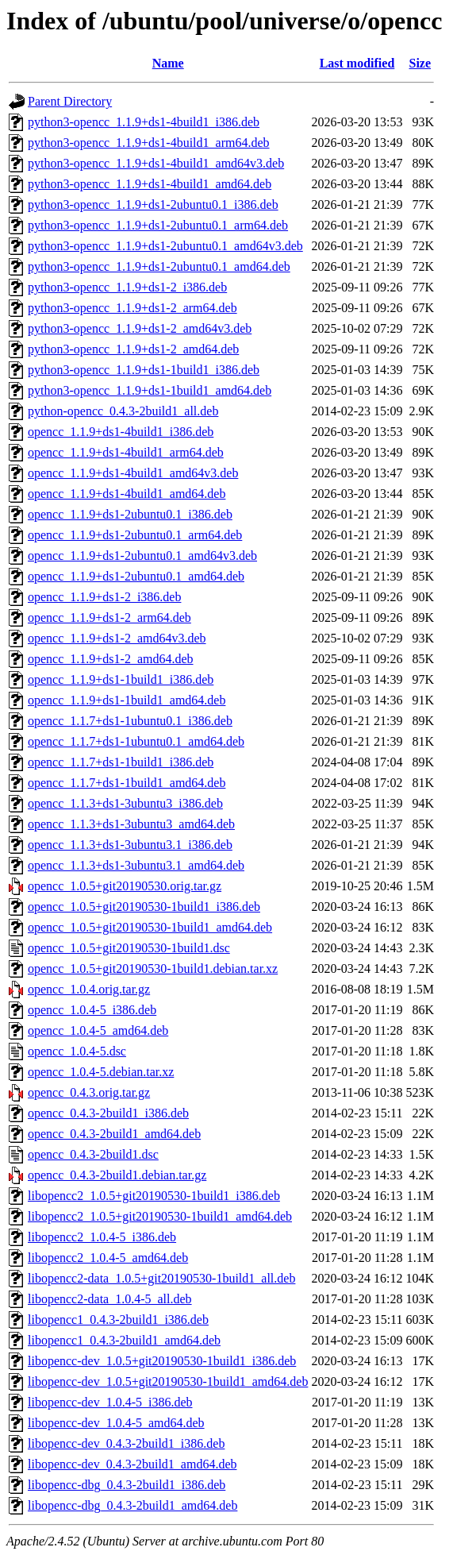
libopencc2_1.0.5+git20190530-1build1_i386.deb (154, 1195)
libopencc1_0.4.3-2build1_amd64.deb (124, 1340)
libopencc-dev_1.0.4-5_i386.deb (110, 1402)
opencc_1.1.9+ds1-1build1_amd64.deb (126, 700)
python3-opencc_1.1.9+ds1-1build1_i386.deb (143, 369)
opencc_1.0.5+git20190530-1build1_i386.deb (144, 906)
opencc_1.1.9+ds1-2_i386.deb (104, 597)
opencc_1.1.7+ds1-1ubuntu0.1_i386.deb (130, 720)
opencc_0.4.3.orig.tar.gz (89, 1092)
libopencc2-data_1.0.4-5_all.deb (110, 1299)
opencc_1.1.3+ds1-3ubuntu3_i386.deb (125, 803)
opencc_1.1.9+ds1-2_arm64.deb (109, 617)
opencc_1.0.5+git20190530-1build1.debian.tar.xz (153, 968)
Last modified (357, 63)
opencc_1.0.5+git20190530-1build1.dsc (129, 948)
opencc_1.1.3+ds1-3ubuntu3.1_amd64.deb (136, 865)
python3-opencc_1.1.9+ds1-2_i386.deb (127, 287)
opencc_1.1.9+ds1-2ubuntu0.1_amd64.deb (136, 576)
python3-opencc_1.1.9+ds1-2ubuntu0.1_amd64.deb (159, 266)
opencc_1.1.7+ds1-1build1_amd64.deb (126, 782)
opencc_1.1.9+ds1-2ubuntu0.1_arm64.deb (135, 535)
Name (168, 63)
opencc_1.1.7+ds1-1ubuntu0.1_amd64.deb (136, 741)
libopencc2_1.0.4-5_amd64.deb (108, 1257)
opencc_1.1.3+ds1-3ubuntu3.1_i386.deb (130, 844)
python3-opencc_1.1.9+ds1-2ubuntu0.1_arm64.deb (158, 225)
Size (420, 63)
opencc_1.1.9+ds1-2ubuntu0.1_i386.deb (130, 514)
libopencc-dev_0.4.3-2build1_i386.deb (126, 1443)
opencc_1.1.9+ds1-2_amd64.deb (111, 659)
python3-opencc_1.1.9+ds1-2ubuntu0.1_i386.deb (153, 204)
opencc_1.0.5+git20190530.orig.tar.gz (124, 886)
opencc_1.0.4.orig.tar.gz (89, 989)
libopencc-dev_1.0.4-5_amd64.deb (116, 1423)
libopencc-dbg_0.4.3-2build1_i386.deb (126, 1484)
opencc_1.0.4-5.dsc (77, 1051)
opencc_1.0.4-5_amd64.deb (98, 1030)
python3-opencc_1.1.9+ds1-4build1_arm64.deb (149, 142)
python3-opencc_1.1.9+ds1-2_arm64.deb (132, 307)
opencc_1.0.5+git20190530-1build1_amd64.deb (150, 927)
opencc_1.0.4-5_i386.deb (92, 1010)
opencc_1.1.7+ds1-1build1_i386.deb (120, 762)
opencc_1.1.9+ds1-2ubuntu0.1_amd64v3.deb (142, 555)
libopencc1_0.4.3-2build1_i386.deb (118, 1319)
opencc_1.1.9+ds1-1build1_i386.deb (120, 679)
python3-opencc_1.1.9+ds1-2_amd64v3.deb (139, 328)
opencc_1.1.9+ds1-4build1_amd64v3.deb (133, 473)
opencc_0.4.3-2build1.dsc (93, 1154)
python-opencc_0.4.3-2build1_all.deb (123, 411)
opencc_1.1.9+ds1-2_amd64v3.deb (117, 638)
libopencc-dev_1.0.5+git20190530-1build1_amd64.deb (168, 1381)
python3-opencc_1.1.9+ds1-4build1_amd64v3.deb (156, 163)
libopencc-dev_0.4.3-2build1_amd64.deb (132, 1464)
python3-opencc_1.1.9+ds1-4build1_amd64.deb (149, 184)
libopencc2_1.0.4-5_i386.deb (102, 1237)
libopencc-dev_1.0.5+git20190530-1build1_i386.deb (162, 1361)
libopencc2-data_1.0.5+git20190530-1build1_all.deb (161, 1278)
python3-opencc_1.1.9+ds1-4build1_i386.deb (143, 122)
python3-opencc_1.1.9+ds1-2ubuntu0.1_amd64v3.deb (165, 246)
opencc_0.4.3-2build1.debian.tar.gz (117, 1175)
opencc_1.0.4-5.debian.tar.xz (101, 1071)
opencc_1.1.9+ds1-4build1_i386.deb (120, 431)
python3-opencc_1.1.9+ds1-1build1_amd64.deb (149, 390)
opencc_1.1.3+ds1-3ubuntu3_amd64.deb (131, 824)
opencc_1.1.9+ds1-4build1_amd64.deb (126, 493)
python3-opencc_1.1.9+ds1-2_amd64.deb (133, 349)
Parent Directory (70, 101)
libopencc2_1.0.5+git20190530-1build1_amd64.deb (160, 1216)
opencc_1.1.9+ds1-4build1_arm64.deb (126, 452)
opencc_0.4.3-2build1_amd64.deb (114, 1133)
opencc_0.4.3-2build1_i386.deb (108, 1113)
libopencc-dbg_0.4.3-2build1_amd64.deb (132, 1505)
